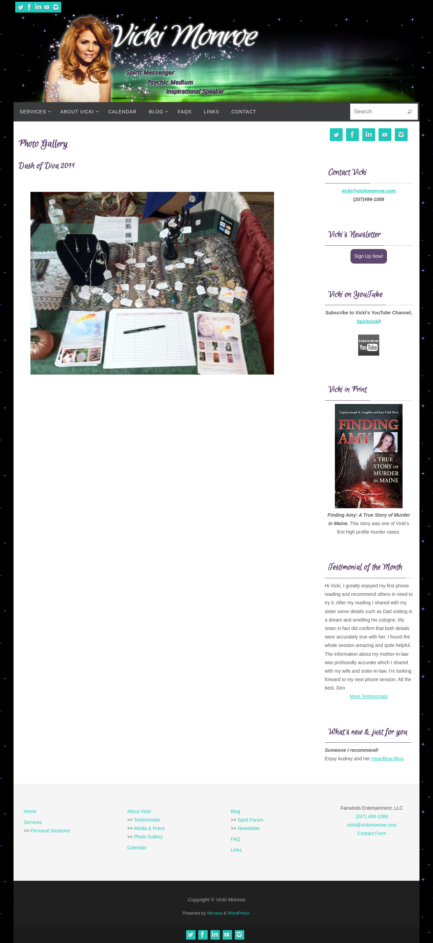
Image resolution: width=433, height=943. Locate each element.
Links (236, 850)
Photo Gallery (148, 836)
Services (33, 822)
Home (30, 811)
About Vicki (139, 811)
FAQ (235, 839)
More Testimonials (369, 696)
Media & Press (149, 828)
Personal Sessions (50, 830)
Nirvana (214, 913)
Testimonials (147, 820)
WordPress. (239, 913)
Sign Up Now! (368, 256)
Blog (235, 811)
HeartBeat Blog (387, 758)
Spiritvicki (368, 321)
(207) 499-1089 (372, 816)
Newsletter (248, 828)
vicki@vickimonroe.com (369, 191)
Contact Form (372, 833)
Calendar (136, 847)
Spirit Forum (250, 820)
